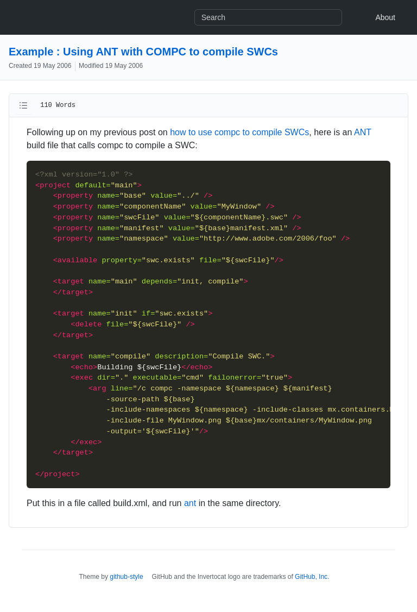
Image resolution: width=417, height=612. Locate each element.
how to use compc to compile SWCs (239, 132)
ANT (362, 132)
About (385, 17)
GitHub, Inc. (312, 577)
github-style (126, 577)
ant (190, 503)
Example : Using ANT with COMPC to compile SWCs (143, 52)
